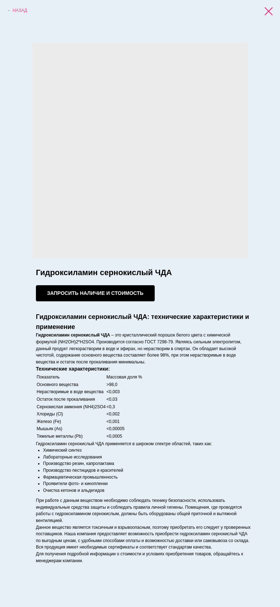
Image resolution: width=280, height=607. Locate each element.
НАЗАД (20, 10)
